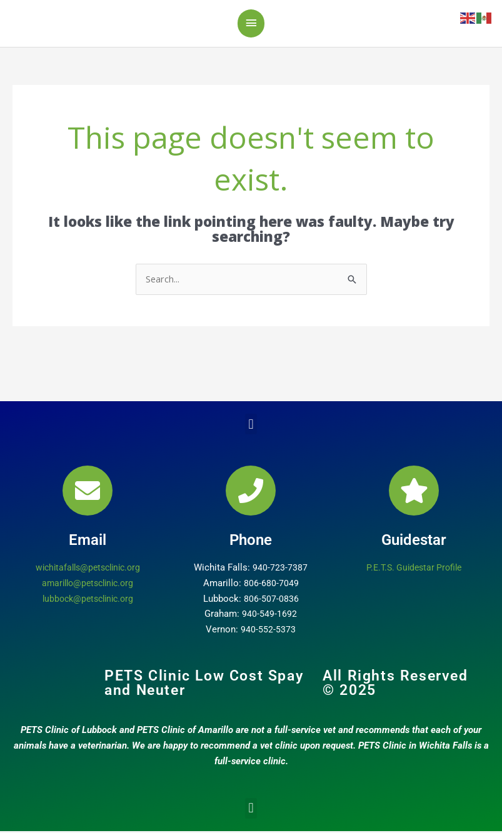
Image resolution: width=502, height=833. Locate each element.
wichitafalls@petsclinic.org (87, 570)
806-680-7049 (271, 585)
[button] (251, 426)
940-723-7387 (280, 570)
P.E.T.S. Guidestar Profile (414, 570)
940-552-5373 (268, 631)
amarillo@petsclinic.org (88, 585)
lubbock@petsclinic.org (88, 600)
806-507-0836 (271, 600)
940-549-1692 (269, 616)
